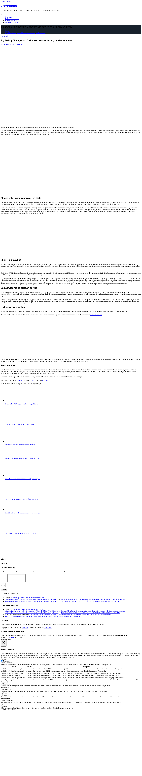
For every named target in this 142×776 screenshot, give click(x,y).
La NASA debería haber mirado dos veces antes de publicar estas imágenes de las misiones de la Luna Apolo (45, 618)
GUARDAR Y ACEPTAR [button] (9, 711)
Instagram (20, 380)
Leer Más (11, 639)
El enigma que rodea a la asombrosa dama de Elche (27, 599)
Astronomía (4, 36)
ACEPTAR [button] (18, 639)
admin (4, 45)
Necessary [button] (4, 660)
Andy (6, 618)
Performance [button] (5, 689)
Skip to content (5, 1)
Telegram (45, 380)
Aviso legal (8, 17)
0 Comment (18, 45)
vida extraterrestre (96, 315)
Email (3, 587)
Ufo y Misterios (9, 6)
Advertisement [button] (5, 700)
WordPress (25, 629)
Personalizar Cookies (11, 22)
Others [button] (3, 706)
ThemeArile (47, 629)
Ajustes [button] (3, 639)
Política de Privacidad (12, 19)
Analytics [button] (4, 694)
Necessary (6, 662)
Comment (4, 583)
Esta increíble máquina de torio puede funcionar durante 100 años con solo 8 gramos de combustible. (93, 601)
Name (3, 585)
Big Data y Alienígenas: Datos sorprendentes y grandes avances (25, 33)
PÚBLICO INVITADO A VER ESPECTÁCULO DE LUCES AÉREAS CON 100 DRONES (90, 603)
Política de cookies (11, 20)
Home (7, 31)
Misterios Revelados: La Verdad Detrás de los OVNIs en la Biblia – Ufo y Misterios (31, 601)
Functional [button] (4, 683)
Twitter (33, 380)
